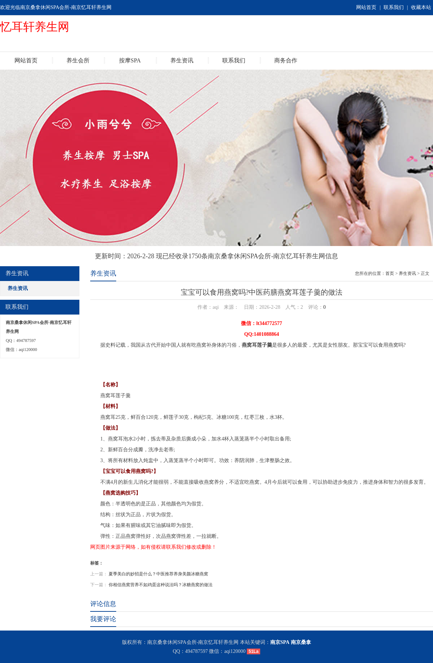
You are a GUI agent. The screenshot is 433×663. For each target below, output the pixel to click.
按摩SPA (130, 60)
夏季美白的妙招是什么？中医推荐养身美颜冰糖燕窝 (158, 573)
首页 (389, 273)
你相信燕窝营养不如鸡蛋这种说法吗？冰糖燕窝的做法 (161, 584)
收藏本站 (421, 7)
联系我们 (394, 7)
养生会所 (77, 60)
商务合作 (285, 60)
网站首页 (366, 7)
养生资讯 (181, 60)
